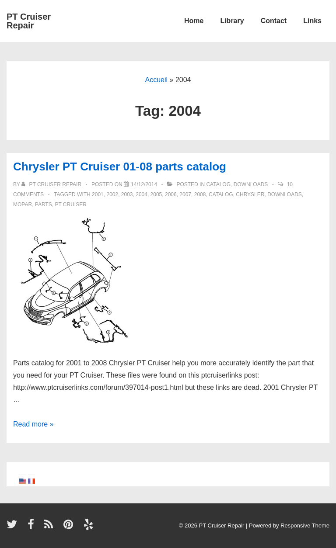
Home (193, 20)
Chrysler (250, 194)
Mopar (22, 204)
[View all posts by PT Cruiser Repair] (52, 184)
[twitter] (14, 527)
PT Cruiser (70, 204)
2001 (98, 194)
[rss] (50, 527)
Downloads (251, 184)
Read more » (33, 424)
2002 (112, 194)
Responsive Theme (304, 525)
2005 (156, 194)
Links (312, 20)
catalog (221, 194)
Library (232, 20)
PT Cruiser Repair (29, 21)
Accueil (156, 79)
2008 (200, 194)
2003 (127, 194)
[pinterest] (70, 527)
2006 (171, 194)
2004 (141, 194)
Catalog (218, 184)
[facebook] (33, 527)
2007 (185, 194)
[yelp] (89, 527)
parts (43, 204)
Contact (274, 20)
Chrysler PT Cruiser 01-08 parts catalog (119, 166)
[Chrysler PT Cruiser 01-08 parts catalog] (144, 184)
